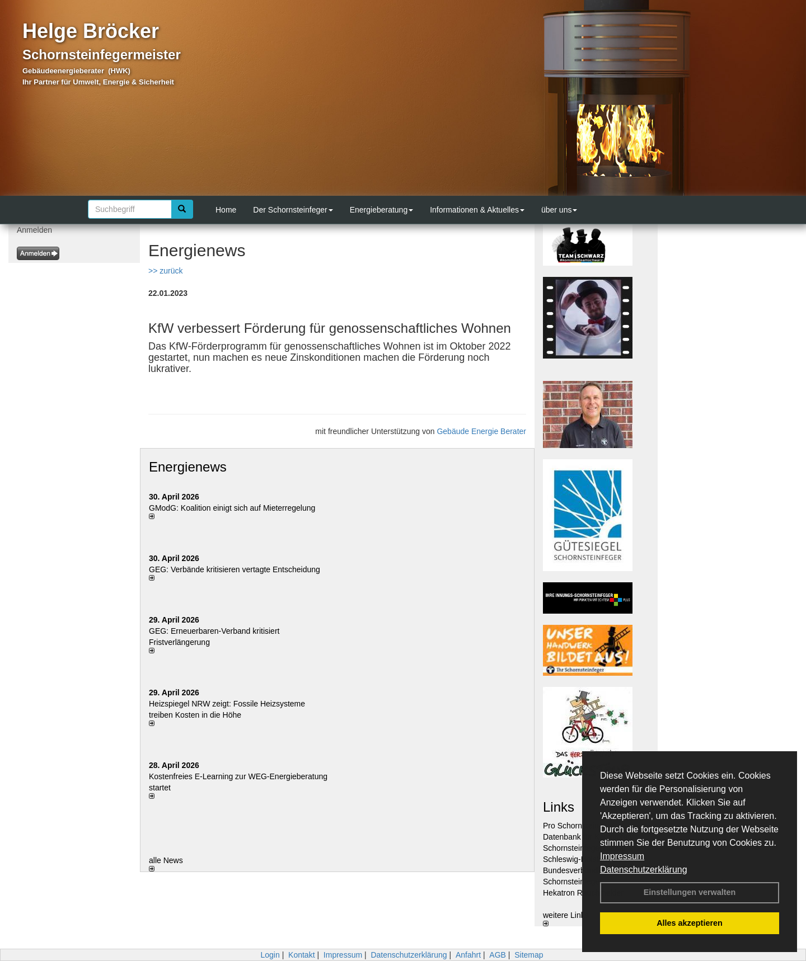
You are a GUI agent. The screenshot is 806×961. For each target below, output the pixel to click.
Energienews (188, 466)
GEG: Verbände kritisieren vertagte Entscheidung (234, 569)
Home (225, 209)
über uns (559, 209)
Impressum (622, 856)
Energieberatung (382, 209)
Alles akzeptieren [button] (690, 922)
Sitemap (528, 954)
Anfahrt (468, 954)
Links (558, 806)
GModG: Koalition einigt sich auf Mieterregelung (232, 507)
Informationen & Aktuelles (477, 209)
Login (269, 954)
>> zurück (165, 270)
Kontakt (301, 954)
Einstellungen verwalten (690, 892)
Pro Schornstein (571, 825)
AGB (497, 954)
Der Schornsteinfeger (292, 209)
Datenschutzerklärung (643, 869)
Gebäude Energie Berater (481, 431)
